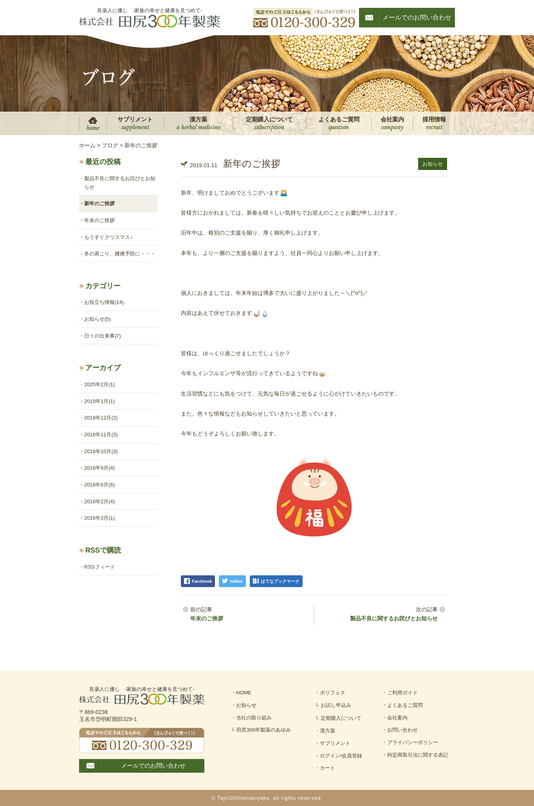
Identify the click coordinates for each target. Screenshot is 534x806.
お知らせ (432, 164)
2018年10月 (100, 451)
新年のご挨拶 (99, 203)
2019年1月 (99, 401)
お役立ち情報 (104, 302)
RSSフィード (99, 567)
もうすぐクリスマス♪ (108, 237)
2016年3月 (99, 518)
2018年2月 (99, 501)
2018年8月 (99, 485)
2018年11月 (100, 434)
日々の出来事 (102, 336)
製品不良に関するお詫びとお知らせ (394, 618)
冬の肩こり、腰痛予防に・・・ (119, 254)
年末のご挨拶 (206, 618)
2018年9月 (99, 468)
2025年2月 (99, 384)
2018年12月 (100, 418)
